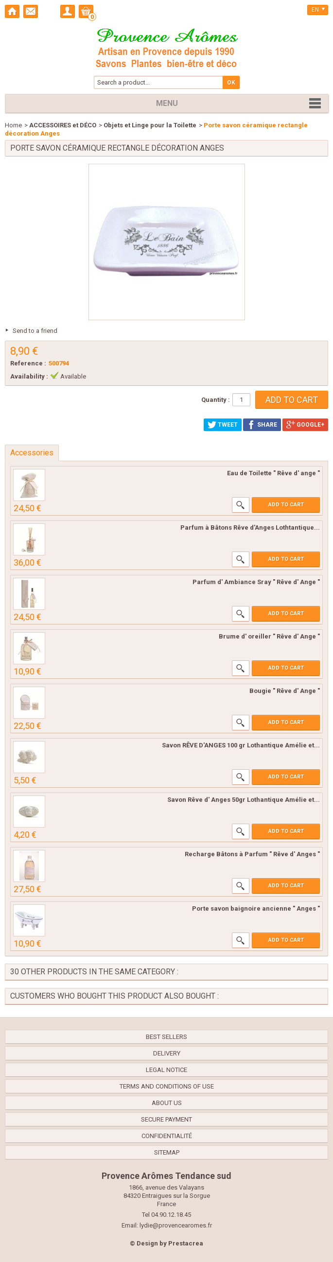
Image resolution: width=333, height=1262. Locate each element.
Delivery (166, 1053)
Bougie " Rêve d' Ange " (284, 690)
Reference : (28, 363)
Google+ (305, 424)
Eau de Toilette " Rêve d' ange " (273, 473)
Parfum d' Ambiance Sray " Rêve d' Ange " (256, 582)
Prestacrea (185, 1243)
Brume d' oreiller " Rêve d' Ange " (269, 636)
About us (167, 1102)
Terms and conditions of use (167, 1086)
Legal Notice (166, 1069)
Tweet (223, 424)
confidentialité (166, 1136)
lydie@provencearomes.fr (176, 1225)
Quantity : (215, 399)
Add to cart (286, 504)
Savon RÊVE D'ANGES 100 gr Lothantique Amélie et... (241, 745)
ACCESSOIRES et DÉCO (62, 125)
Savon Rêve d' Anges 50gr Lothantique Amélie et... (243, 799)
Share (262, 424)
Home (13, 125)
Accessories (31, 452)
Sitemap (166, 1152)
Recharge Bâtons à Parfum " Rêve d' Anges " (252, 854)
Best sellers (166, 1036)
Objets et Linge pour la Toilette (150, 125)
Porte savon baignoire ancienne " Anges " (256, 908)
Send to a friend (35, 330)
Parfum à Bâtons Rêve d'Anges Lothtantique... (250, 527)
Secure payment (166, 1119)
